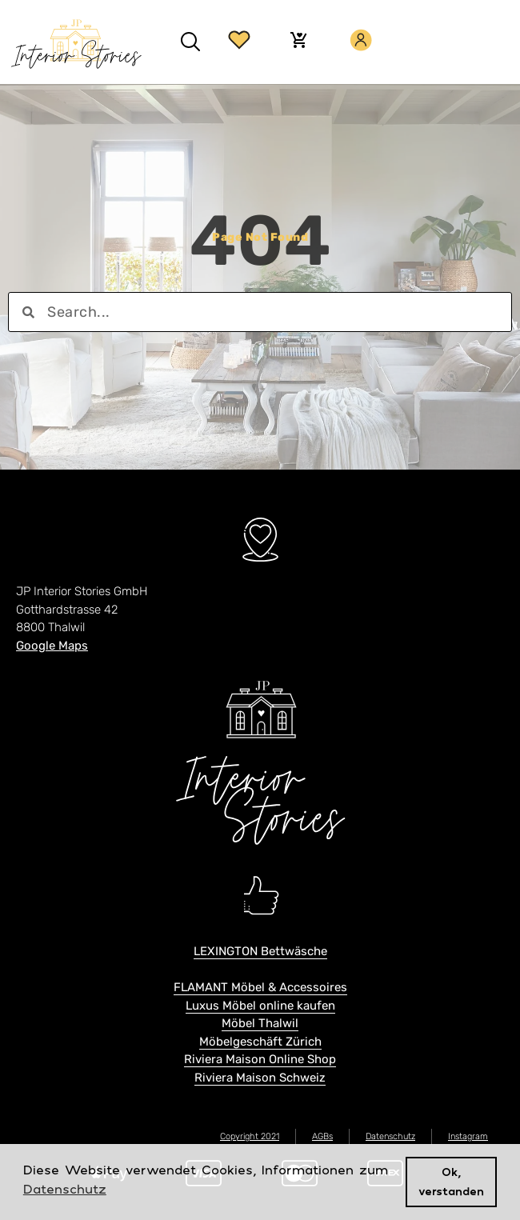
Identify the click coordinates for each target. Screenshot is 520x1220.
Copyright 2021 (249, 1136)
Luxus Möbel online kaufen (260, 1005)
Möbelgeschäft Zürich (260, 1041)
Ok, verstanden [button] (451, 1181)
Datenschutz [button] (64, 1189)
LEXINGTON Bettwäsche (260, 951)
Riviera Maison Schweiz (260, 1077)
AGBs (322, 1136)
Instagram (468, 1136)
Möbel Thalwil (260, 1023)
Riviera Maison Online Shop (260, 1059)
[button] (191, 42)
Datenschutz (390, 1136)
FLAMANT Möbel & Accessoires (260, 987)
